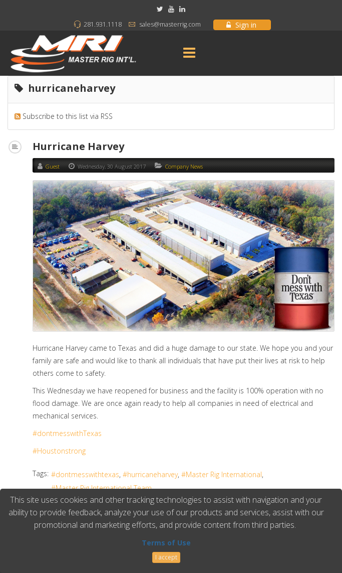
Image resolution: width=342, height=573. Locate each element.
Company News (184, 166)
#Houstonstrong (59, 451)
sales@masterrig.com (170, 24)
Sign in (241, 25)
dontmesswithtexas (87, 474)
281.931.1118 (103, 24)
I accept (166, 557)
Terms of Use (166, 542)
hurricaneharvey (152, 474)
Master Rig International (224, 474)
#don (41, 433)
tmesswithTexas (76, 433)
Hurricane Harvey (78, 146)
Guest (53, 166)
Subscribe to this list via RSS (68, 116)
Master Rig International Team (104, 488)
